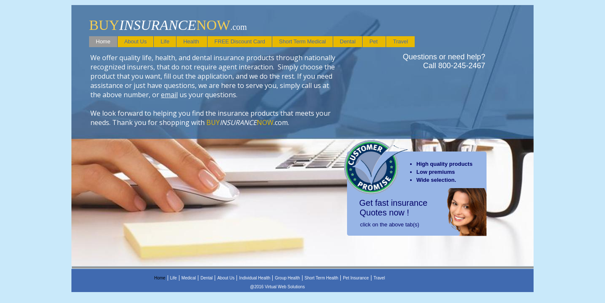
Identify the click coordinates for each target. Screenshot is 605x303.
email (169, 94)
